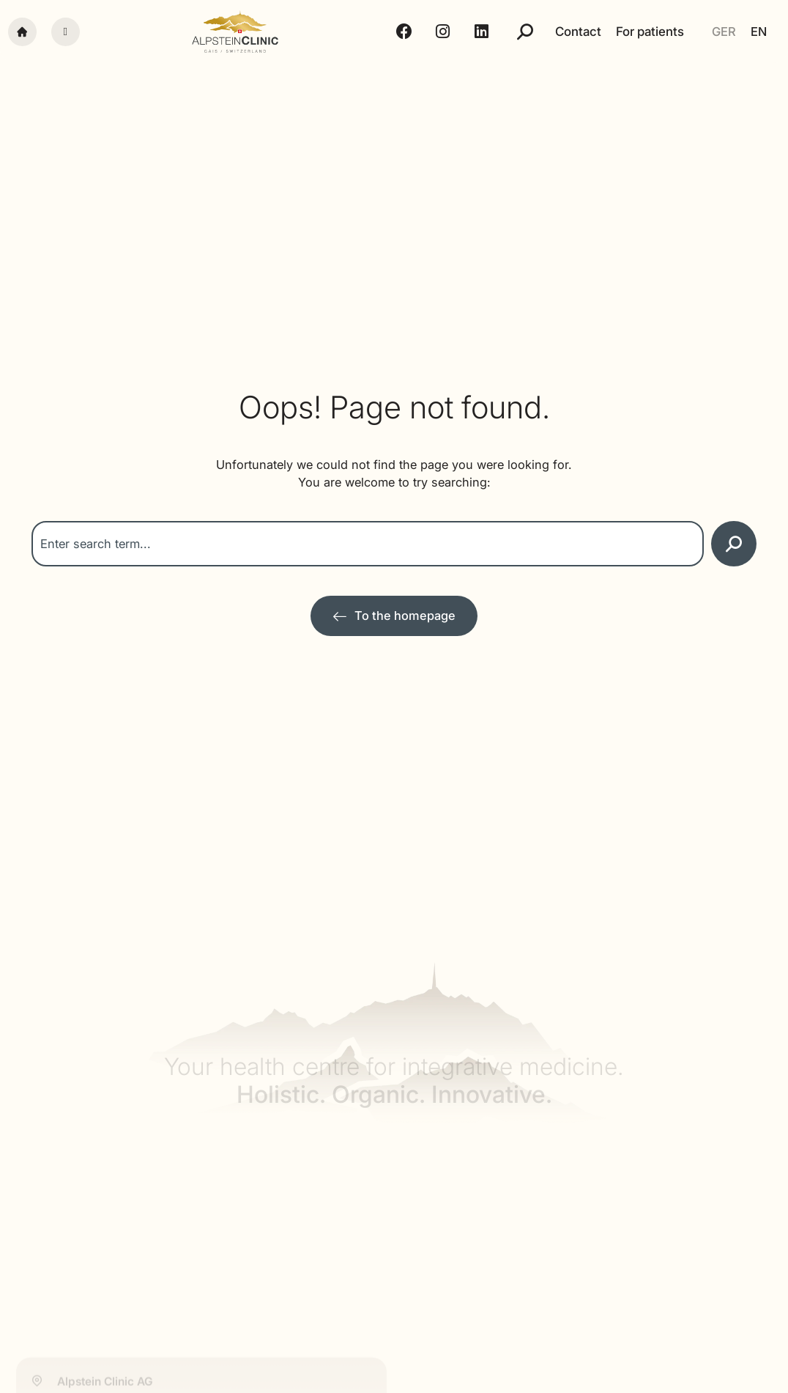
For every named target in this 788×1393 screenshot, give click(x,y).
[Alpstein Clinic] (235, 32)
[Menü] (65, 32)
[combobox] (367, 543)
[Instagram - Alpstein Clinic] (445, 31)
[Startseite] (22, 32)
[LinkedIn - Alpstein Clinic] (484, 31)
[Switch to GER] (724, 31)
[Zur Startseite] (394, 616)
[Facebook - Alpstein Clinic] (407, 31)
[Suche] (525, 31)
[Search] (734, 543)
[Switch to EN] (758, 31)
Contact (578, 31)
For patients (650, 31)
